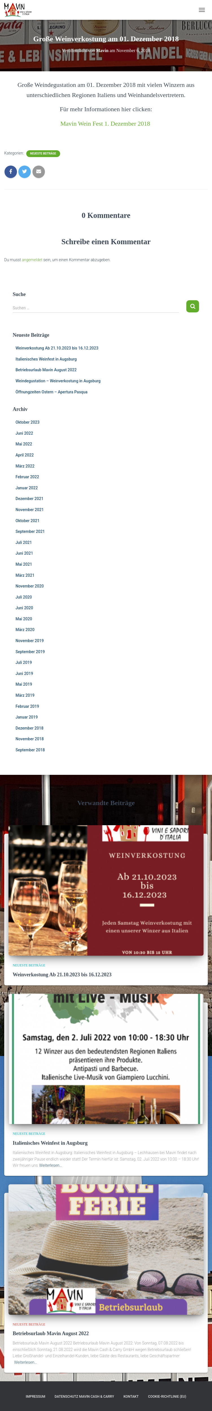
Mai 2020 (24, 619)
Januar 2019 (27, 717)
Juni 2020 (24, 608)
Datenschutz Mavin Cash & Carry (84, 1397)
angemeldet (32, 260)
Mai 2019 (24, 684)
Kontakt (131, 1397)
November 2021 (30, 509)
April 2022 (25, 455)
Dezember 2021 (29, 498)
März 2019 (25, 695)
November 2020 (30, 586)
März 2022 (25, 466)
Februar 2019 (27, 706)
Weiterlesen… (50, 1165)
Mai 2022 (24, 444)
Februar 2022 (27, 477)
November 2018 (30, 739)
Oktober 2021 (28, 520)
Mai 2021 (24, 564)
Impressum (35, 1397)
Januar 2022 (27, 488)
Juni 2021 (24, 553)
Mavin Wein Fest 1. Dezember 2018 (105, 123)
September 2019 (30, 651)
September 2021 (30, 531)
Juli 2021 (24, 542)
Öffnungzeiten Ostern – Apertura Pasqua (52, 392)
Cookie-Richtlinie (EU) (167, 1397)
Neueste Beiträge (43, 153)
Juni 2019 (24, 673)
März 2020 (25, 629)
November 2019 (30, 640)
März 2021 (25, 575)
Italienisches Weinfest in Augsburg (46, 359)
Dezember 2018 (29, 728)
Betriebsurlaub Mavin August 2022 (46, 370)
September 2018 (30, 750)
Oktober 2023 (28, 422)
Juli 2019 (24, 662)
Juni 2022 (24, 433)
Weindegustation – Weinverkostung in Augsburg (58, 381)
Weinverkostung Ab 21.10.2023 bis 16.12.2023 (57, 348)
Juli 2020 (24, 597)
